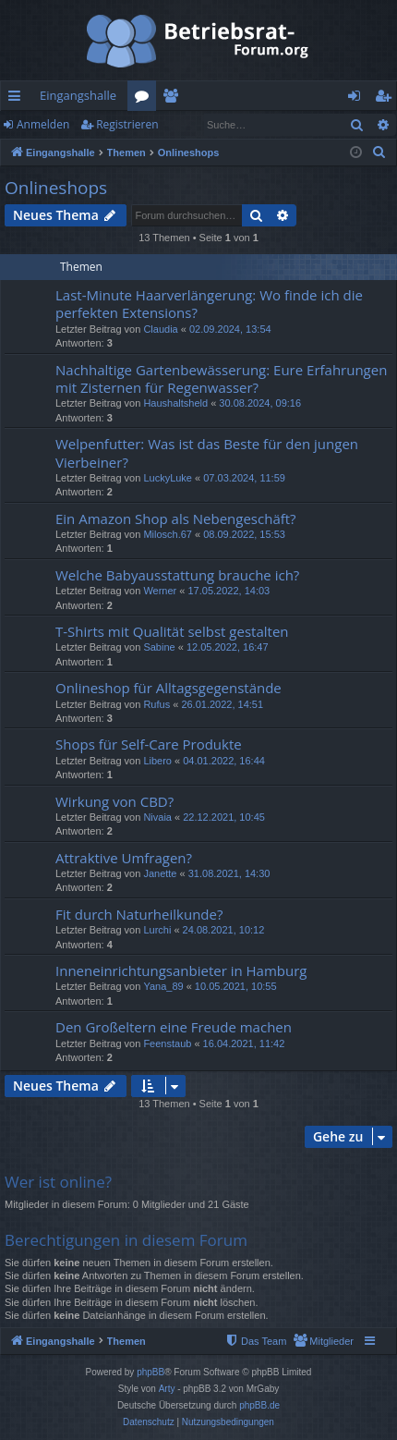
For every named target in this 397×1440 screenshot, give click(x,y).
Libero (157, 760)
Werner (159, 590)
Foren (145, 99)
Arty (167, 1389)
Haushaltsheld (175, 403)
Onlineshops (56, 188)
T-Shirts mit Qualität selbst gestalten (172, 631)
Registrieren (127, 124)
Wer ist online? (58, 1181)
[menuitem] (379, 152)
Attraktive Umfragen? (123, 857)
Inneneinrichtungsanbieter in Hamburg (181, 970)
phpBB (150, 1372)
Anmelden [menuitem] (359, 99)
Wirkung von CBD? (114, 801)
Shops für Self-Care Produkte (148, 744)
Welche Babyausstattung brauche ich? (177, 575)
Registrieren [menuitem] (387, 99)
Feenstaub (167, 1043)
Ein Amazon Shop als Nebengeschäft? (175, 518)
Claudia (160, 329)
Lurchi (157, 929)
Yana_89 (163, 986)
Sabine (158, 647)
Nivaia (157, 817)
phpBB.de (259, 1405)
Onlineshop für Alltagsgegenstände (168, 687)
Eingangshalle (78, 95)
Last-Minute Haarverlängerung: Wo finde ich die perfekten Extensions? (209, 304)
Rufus (156, 704)
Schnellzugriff (18, 99)
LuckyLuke (167, 477)
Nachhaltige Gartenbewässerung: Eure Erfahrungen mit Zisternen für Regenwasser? (221, 378)
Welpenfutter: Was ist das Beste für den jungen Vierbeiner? (206, 452)
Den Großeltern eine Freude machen (173, 1027)
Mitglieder (174, 99)
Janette (159, 873)
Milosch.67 (167, 534)
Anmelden (43, 124)
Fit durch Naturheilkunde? (139, 914)
